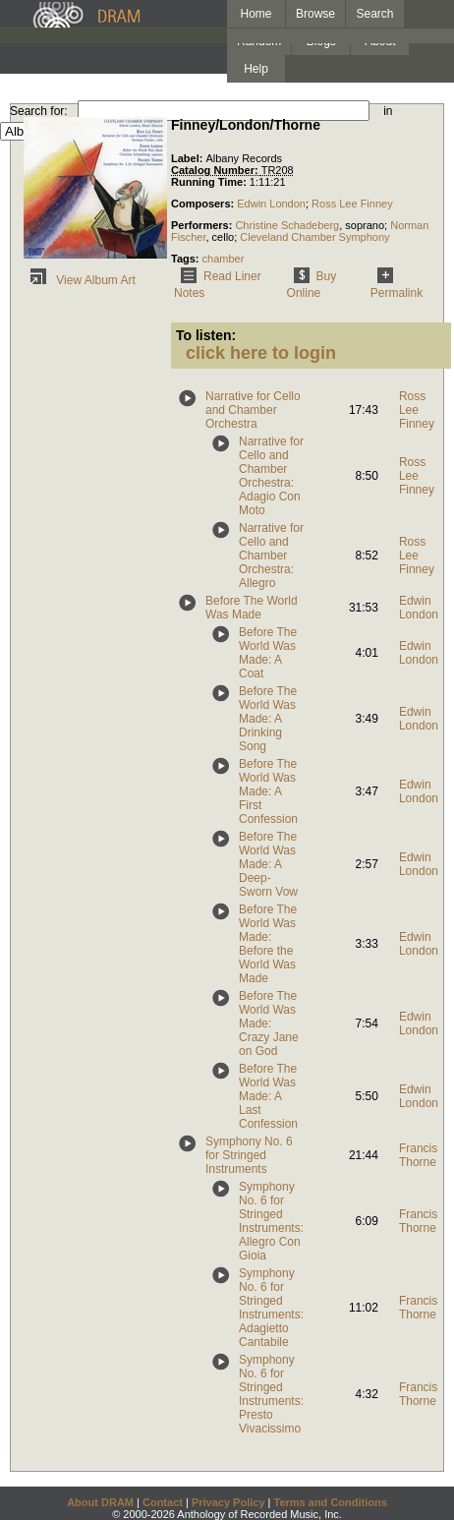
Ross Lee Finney (352, 203)
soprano (364, 225)
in (387, 111)
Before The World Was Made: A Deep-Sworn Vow (268, 864)
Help (256, 69)
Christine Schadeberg (287, 225)
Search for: (39, 111)
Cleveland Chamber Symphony (314, 237)
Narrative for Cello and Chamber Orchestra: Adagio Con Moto (271, 476)
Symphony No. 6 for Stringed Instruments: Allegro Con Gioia (271, 1221)
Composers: (204, 203)
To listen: (206, 335)
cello (223, 237)
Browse (315, 14)
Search (375, 14)
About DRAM (100, 1502)
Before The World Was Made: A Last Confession (268, 1096)
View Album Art (80, 280)
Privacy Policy (228, 1502)
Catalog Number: (216, 170)
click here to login (261, 353)
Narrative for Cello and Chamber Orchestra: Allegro (271, 555)
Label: (188, 158)
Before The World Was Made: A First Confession (268, 791)
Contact (162, 1502)
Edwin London (271, 203)
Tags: (186, 258)
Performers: (203, 225)
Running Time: (210, 182)
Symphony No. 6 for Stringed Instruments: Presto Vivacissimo (271, 1394)
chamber (223, 258)
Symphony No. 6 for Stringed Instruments (249, 1155)
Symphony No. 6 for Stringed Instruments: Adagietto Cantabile (271, 1307)
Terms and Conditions (330, 1502)
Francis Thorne (418, 1155)
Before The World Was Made (251, 607)
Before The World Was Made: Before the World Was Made (268, 944)
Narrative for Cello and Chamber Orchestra (253, 410)
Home (255, 14)
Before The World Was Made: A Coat (268, 652)
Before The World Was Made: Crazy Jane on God (269, 1023)
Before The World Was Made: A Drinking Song (268, 718)
